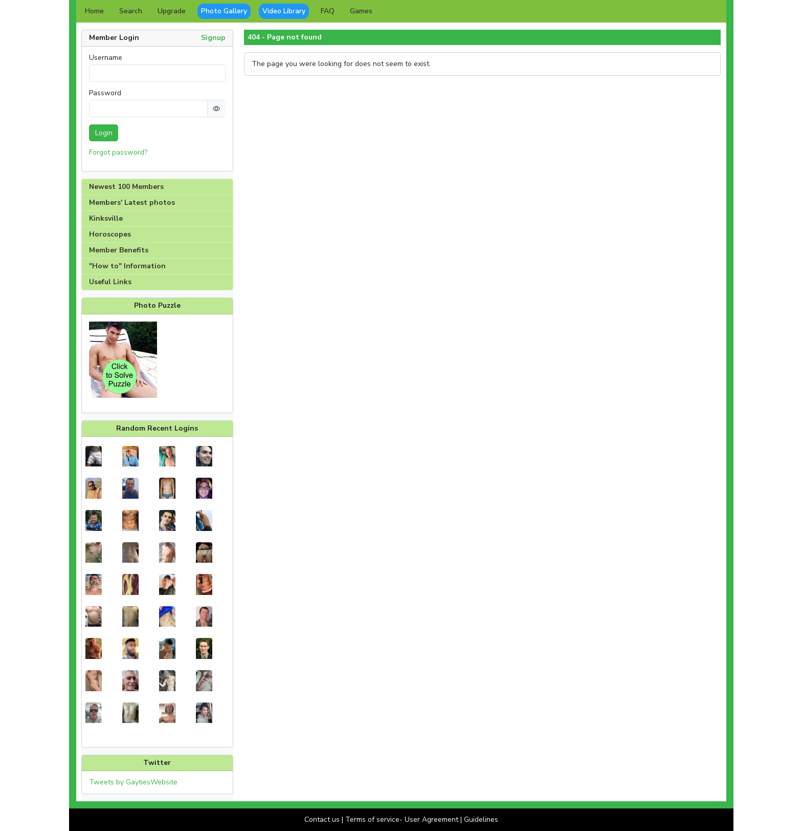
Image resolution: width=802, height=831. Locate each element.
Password (105, 93)
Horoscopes (110, 234)
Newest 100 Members (126, 186)
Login (104, 133)
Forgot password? (118, 152)
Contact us (322, 819)
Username (105, 58)
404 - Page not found (285, 37)
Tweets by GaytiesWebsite (133, 782)
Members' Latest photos (132, 202)
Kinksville (106, 218)
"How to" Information (127, 266)
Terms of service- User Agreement (401, 819)
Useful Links (110, 282)
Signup (213, 37)
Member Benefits (118, 250)
